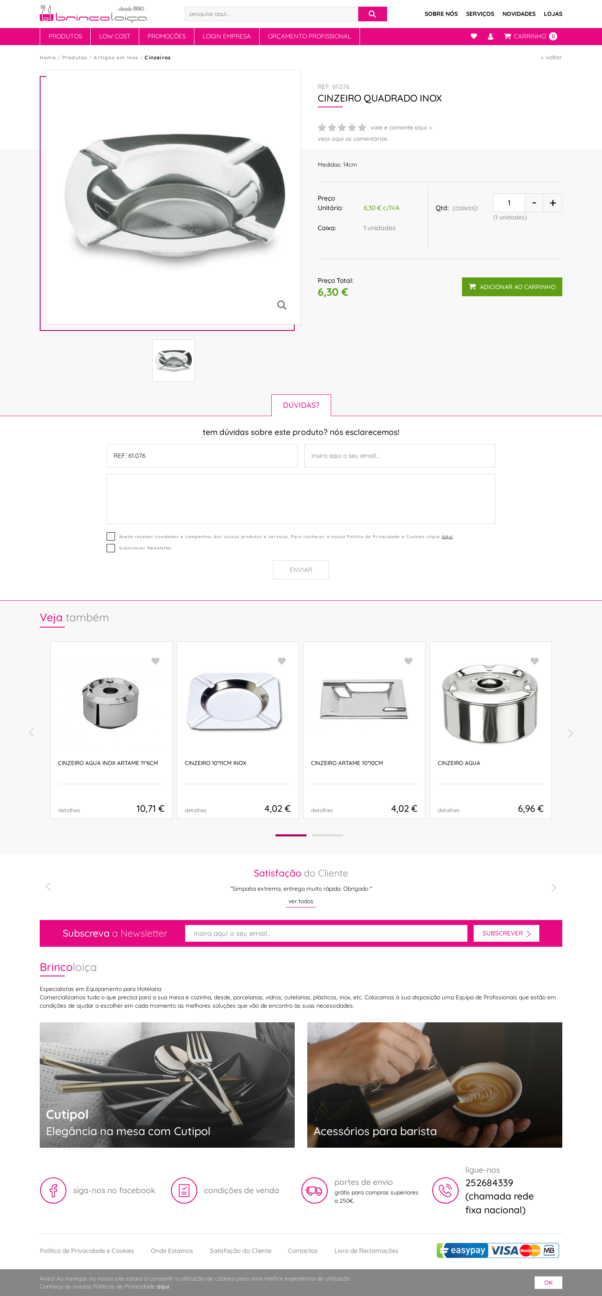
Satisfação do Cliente (240, 1251)
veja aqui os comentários (353, 139)
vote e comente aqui (398, 127)
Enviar (301, 570)
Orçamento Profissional (309, 36)
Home (48, 57)
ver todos (301, 901)
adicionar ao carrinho (512, 286)
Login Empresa (227, 36)
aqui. (163, 1286)
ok (548, 1282)
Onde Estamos (172, 1251)
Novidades (519, 14)
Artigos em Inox (116, 57)
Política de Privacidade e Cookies (87, 1251)
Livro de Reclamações (366, 1251)
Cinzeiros (158, 57)
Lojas (553, 14)
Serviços (480, 14)
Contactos (303, 1251)
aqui (447, 536)
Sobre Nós (441, 14)
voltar (554, 57)
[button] (290, 835)
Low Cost (114, 36)
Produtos (65, 36)
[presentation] (31, 732)
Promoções (167, 36)
